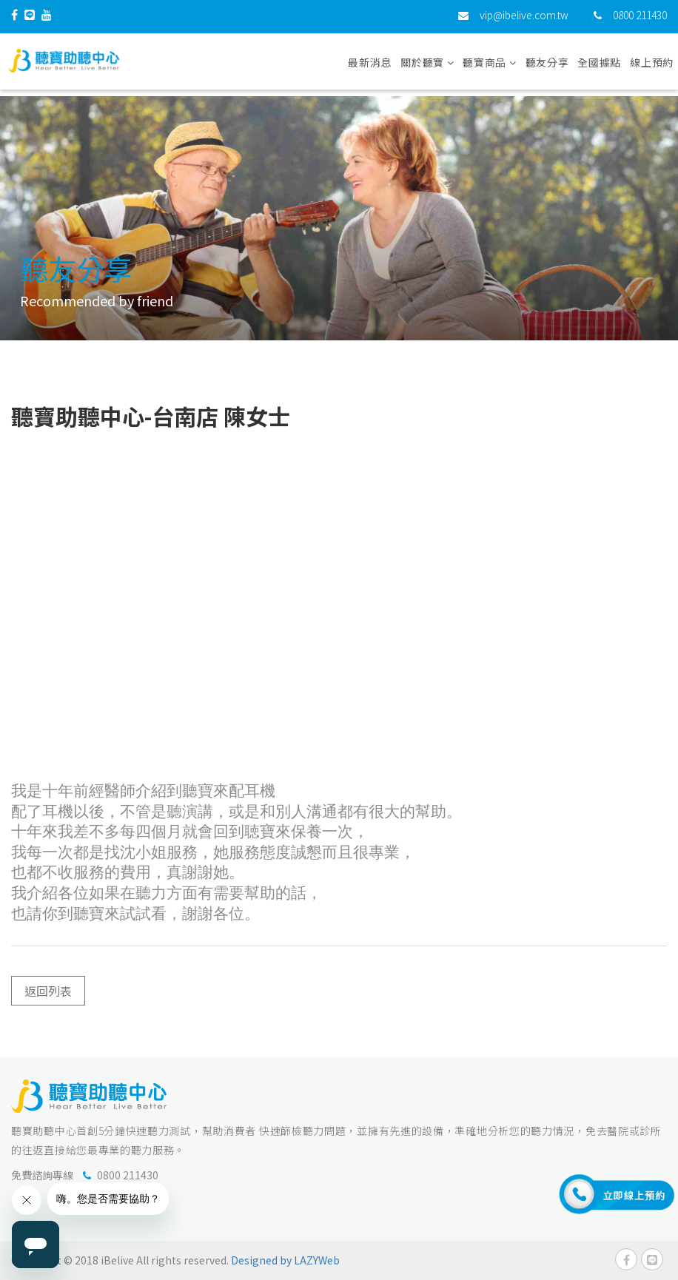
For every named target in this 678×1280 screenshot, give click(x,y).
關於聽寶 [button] (427, 65)
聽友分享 (547, 65)
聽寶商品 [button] (489, 65)
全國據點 (599, 65)
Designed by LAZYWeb (285, 1260)
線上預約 (652, 65)
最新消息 (370, 65)
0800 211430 (640, 18)
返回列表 (48, 991)
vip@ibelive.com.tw (524, 18)
